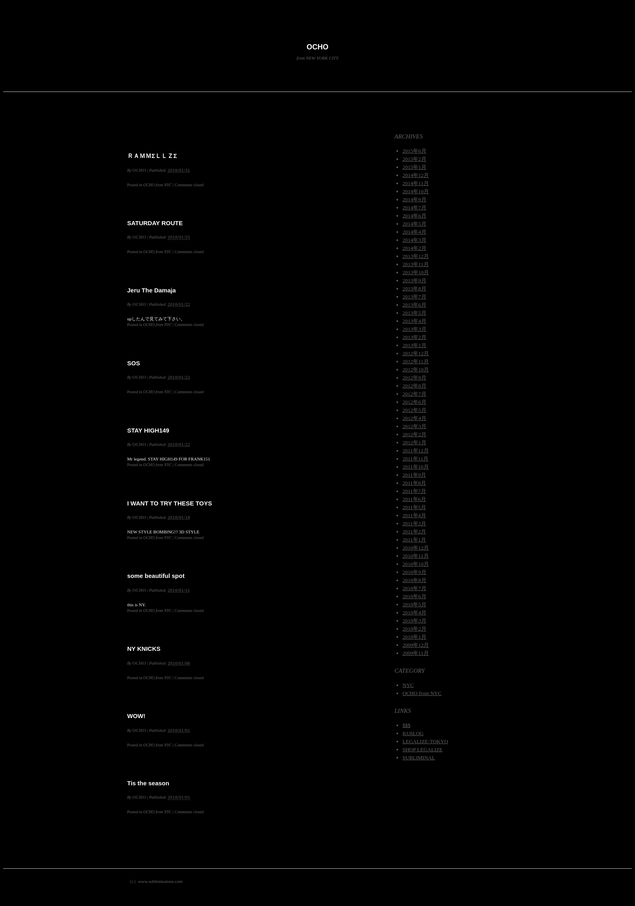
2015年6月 (414, 151)
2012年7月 (414, 394)
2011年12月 (416, 451)
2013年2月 (414, 337)
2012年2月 (414, 434)
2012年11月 (416, 361)
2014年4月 (414, 232)
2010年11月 (416, 556)
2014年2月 (414, 248)
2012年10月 (416, 370)
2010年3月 (414, 621)
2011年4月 (414, 515)
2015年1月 (414, 167)
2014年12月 (416, 175)
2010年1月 (414, 637)
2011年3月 (414, 523)
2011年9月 (414, 475)
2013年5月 (414, 313)
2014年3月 (414, 240)
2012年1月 (414, 442)
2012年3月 (414, 426)
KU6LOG (413, 733)
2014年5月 (414, 224)
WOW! (136, 715)
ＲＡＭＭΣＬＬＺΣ (152, 155)
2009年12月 (416, 645)
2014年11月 (416, 183)
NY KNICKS (143, 648)
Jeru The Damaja (151, 290)
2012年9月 (414, 378)
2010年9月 (414, 572)
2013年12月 (416, 256)
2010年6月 (414, 596)
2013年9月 (414, 280)
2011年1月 (414, 540)
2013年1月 (414, 345)
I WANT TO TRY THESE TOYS (169, 503)
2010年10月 (416, 564)
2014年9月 (414, 199)
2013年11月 (416, 264)
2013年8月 (414, 289)
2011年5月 (414, 507)
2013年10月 (416, 272)
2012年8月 (414, 386)
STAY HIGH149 (148, 430)
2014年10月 (416, 191)
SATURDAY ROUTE (155, 223)
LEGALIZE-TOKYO (425, 741)
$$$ (407, 725)
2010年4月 (414, 613)
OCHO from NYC (157, 185)
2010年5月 (414, 604)
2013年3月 (414, 329)
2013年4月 (414, 321)
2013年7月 (414, 297)
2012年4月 (414, 418)
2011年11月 (415, 459)
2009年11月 (416, 653)
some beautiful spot (156, 575)
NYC (408, 685)
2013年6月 (414, 305)
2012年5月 (414, 410)
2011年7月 (414, 491)
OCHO (317, 47)
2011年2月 (414, 532)
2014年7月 (414, 208)
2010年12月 (416, 548)
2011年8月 (414, 483)
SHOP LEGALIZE (423, 749)
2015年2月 (414, 159)
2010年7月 (414, 588)
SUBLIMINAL (419, 758)
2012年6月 (414, 402)
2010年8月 (414, 580)
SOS (133, 363)
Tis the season (148, 783)
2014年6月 (414, 216)
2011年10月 (416, 467)
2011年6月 (414, 499)
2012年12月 (416, 353)
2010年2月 (414, 629)
